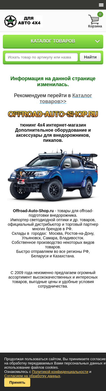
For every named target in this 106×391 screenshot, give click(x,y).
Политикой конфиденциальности (60, 372)
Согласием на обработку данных (32, 376)
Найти (90, 57)
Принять (17, 382)
